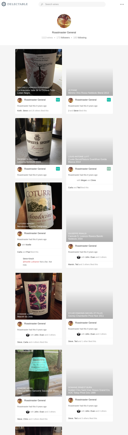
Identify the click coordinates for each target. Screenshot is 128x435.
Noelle (28, 245)
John (36, 335)
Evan (42, 335)
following (82, 37)
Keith (19, 111)
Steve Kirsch (28, 259)
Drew (93, 180)
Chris (25, 419)
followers (65, 37)
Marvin (71, 264)
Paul (28, 252)
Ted (78, 187)
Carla (19, 252)
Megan (84, 180)
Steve (25, 111)
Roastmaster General (35, 100)
